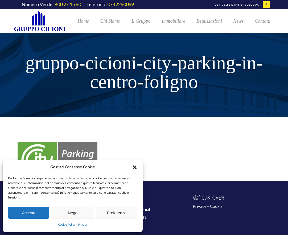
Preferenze (116, 212)
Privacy (82, 224)
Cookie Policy (66, 224)
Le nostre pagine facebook (237, 4)
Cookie (216, 206)
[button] (134, 167)
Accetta (28, 212)
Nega (72, 212)
